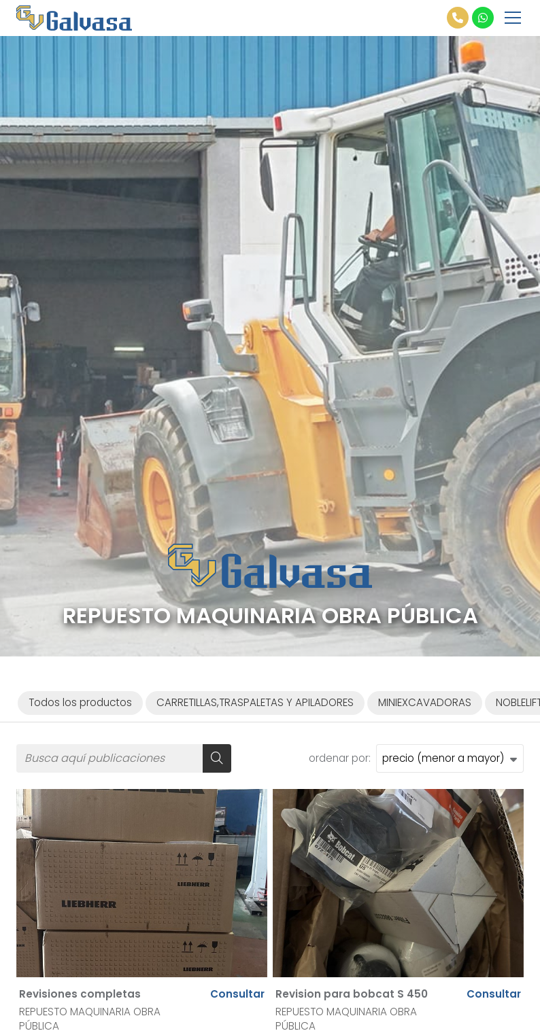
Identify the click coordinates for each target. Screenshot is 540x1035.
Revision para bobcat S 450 (351, 994)
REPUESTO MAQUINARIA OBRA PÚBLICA (90, 1018)
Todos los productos (80, 702)
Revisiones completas (80, 994)
